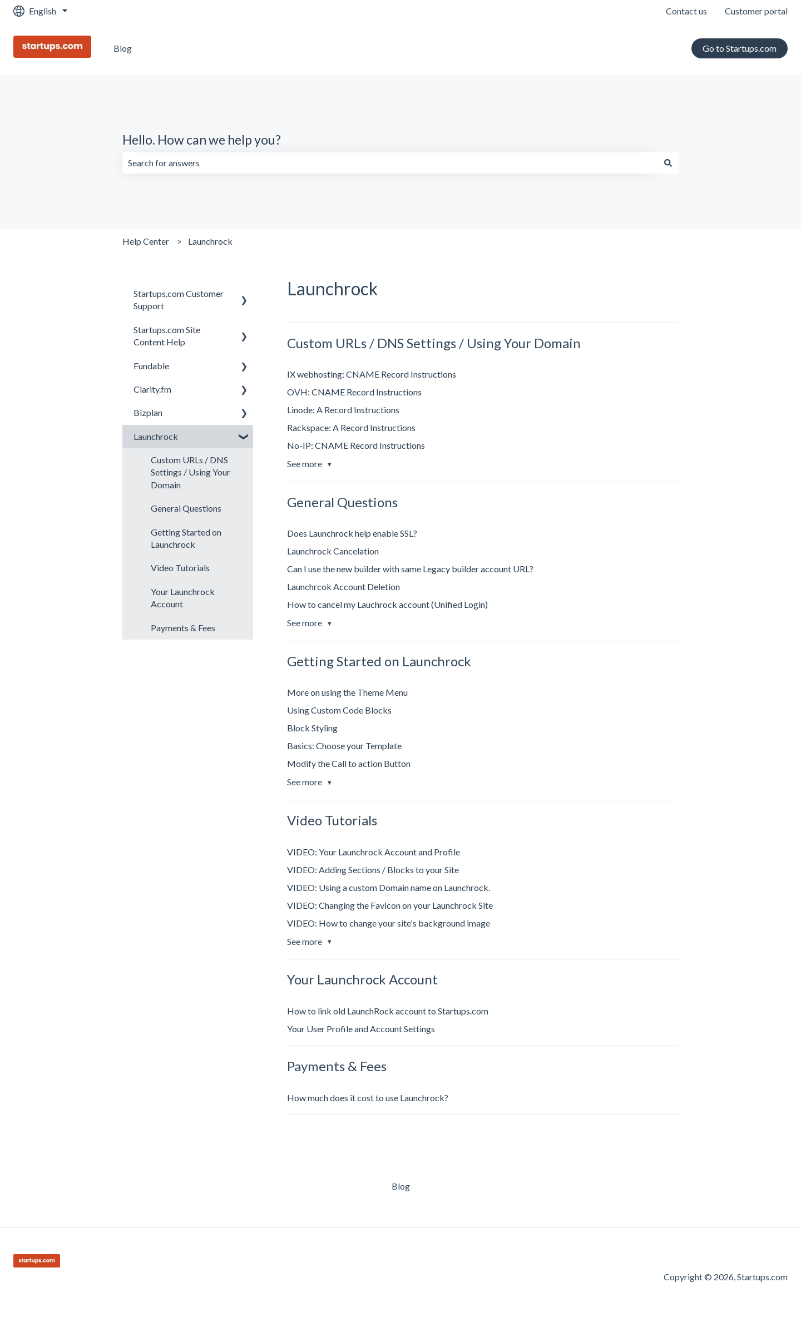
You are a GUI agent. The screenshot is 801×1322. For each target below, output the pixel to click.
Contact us (686, 11)
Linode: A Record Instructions (343, 409)
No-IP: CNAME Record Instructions (356, 445)
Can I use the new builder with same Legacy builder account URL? (410, 568)
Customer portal (756, 11)
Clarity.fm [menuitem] (152, 389)
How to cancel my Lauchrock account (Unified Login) (387, 604)
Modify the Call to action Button (349, 763)
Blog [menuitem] (401, 1186)
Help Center (145, 241)
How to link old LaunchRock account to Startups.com (387, 1011)
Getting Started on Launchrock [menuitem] (186, 538)
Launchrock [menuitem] (156, 436)
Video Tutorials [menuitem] (180, 567)
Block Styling (312, 727)
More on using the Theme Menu (347, 692)
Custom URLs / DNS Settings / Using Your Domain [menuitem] (190, 472)
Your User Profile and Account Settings (361, 1028)
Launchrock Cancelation (333, 551)
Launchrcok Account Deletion (343, 586)
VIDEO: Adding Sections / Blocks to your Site (373, 869)
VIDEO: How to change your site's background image (388, 923)
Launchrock (210, 241)
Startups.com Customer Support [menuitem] (179, 299)
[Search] (668, 163)
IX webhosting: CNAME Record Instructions (371, 374)
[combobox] (389, 163)
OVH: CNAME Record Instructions (354, 392)
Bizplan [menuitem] (148, 412)
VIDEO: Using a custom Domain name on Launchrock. (388, 887)
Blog (122, 48)
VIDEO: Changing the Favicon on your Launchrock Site (390, 905)
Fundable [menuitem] (151, 365)
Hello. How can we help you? (201, 139)
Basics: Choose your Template (344, 745)
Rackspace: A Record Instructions (351, 427)
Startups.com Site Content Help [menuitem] (167, 335)
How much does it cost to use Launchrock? (367, 1097)
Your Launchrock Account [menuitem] (183, 597)
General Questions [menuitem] (186, 508)
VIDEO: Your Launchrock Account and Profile (373, 851)
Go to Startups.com (740, 48)
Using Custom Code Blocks (339, 710)
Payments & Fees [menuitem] (183, 627)
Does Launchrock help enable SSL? (352, 533)
